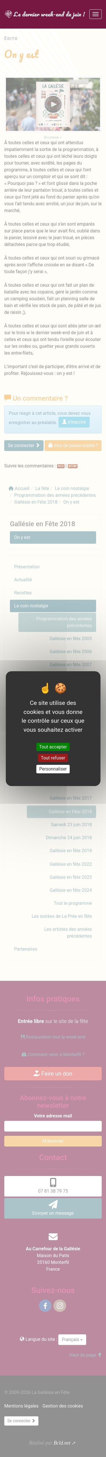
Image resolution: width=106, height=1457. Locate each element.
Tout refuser (53, 758)
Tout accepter (53, 747)
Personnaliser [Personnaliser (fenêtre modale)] (53, 769)
